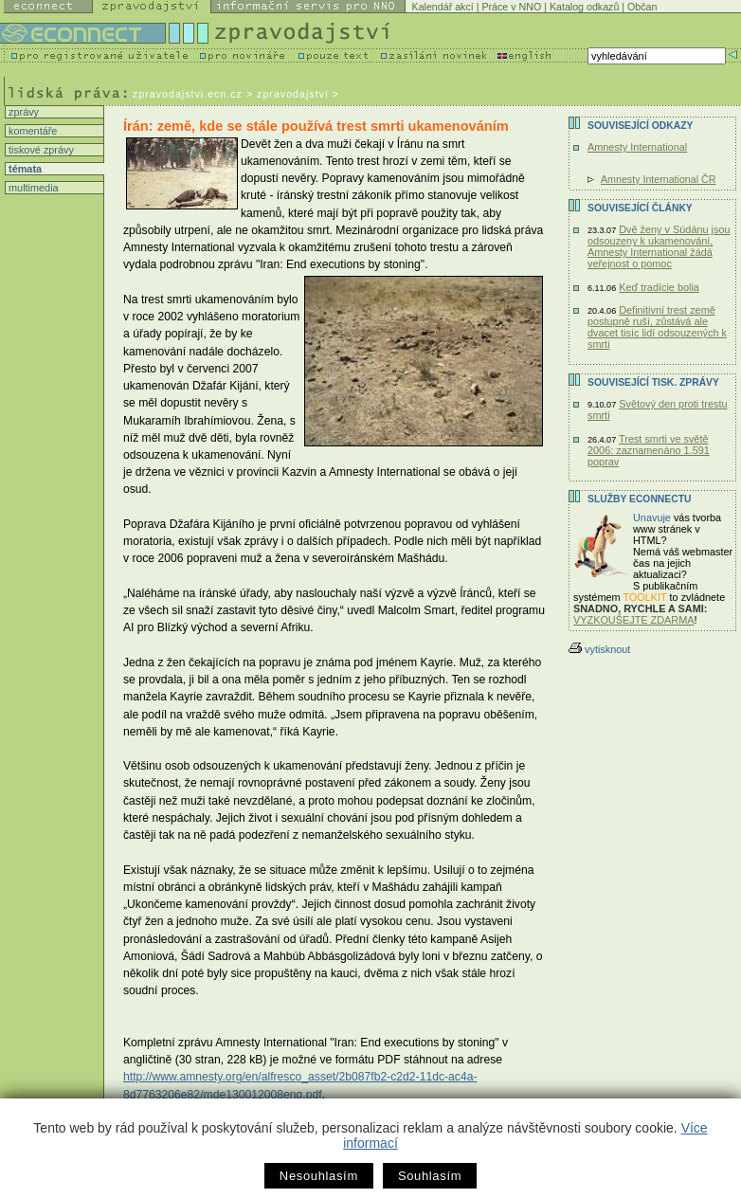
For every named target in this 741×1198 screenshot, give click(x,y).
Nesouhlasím (319, 1176)
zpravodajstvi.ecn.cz (188, 94)
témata (24, 168)
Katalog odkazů (584, 6)
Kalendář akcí (443, 6)
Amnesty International (637, 147)
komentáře (31, 130)
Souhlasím (429, 1176)
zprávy (22, 112)
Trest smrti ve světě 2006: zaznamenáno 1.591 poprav (648, 450)
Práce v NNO (511, 6)
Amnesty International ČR (658, 179)
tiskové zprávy (40, 149)
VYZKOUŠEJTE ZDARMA (634, 620)
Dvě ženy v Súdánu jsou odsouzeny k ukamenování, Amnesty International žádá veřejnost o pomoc (659, 246)
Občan (642, 6)
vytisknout (599, 649)
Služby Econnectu (639, 499)
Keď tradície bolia (659, 287)
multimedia (32, 187)
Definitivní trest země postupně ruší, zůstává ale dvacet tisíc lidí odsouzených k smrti (657, 327)
